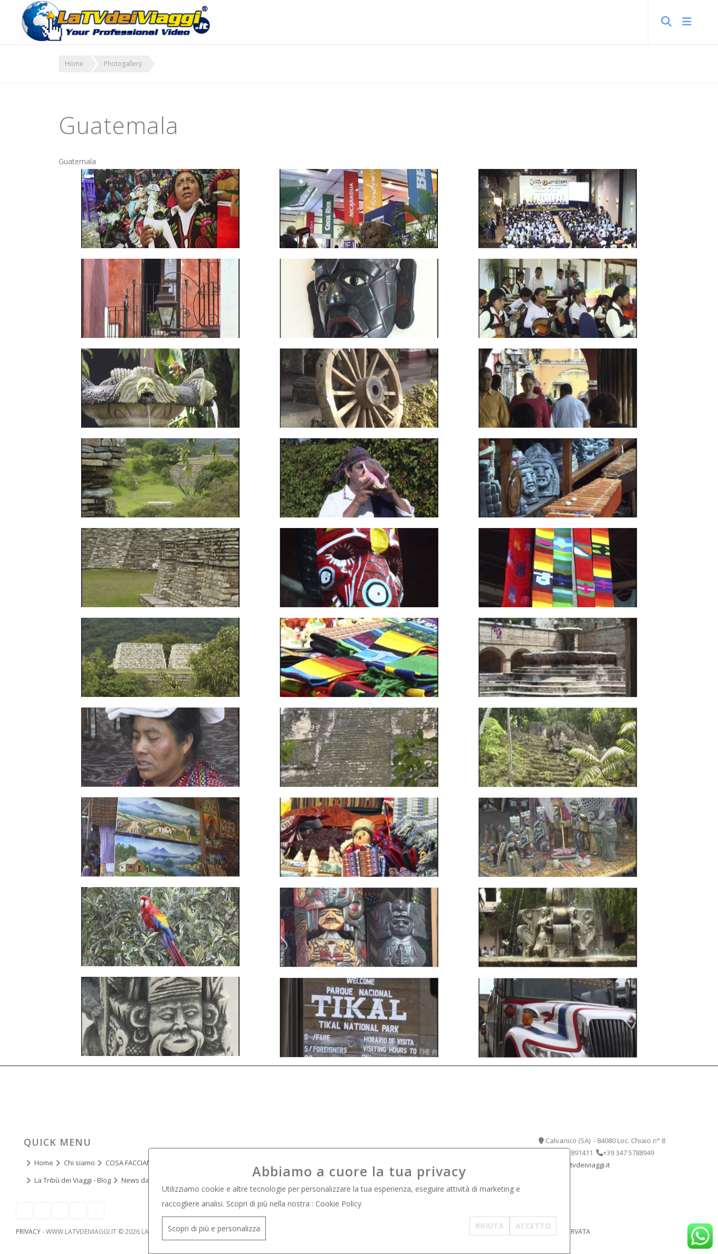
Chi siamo (79, 1162)
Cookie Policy (338, 1204)
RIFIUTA (489, 1226)
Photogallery (123, 63)
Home (74, 63)
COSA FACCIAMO (132, 1162)
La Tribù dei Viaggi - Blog (72, 1180)
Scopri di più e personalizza (214, 1228)
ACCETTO (533, 1226)
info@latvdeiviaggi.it (577, 1165)
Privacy (28, 1231)
